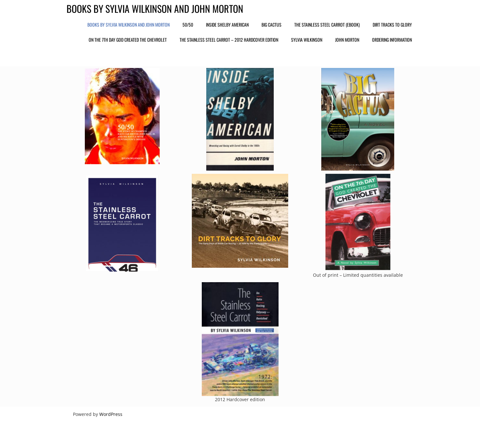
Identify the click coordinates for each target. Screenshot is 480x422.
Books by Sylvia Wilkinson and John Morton (155, 8)
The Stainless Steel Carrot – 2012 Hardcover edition (229, 39)
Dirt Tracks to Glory (392, 24)
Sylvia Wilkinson (306, 39)
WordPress (110, 414)
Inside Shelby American (227, 24)
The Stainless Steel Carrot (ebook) (327, 24)
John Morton (347, 39)
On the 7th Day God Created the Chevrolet (128, 39)
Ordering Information (392, 39)
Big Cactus (271, 24)
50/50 (187, 24)
